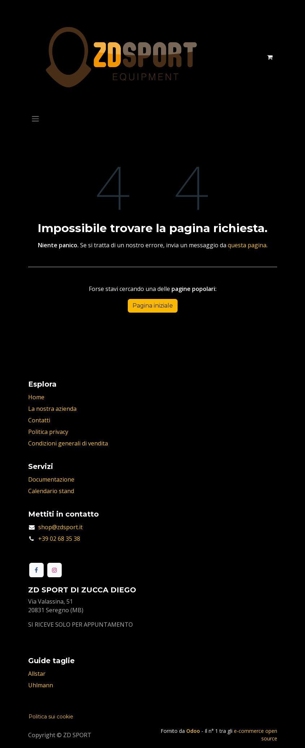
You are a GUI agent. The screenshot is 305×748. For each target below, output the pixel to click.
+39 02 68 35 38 (59, 539)
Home (36, 397)
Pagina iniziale (152, 305)
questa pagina (247, 245)
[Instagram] (54, 570)
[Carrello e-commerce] (270, 57)
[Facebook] (36, 570)
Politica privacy (48, 432)
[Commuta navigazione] (35, 118)
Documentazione (51, 479)
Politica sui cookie (51, 716)
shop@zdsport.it (60, 527)
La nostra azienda (52, 409)
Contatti (39, 420)
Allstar (36, 674)
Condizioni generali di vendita (68, 443)
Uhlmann (40, 685)
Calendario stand (51, 491)
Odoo (193, 730)
